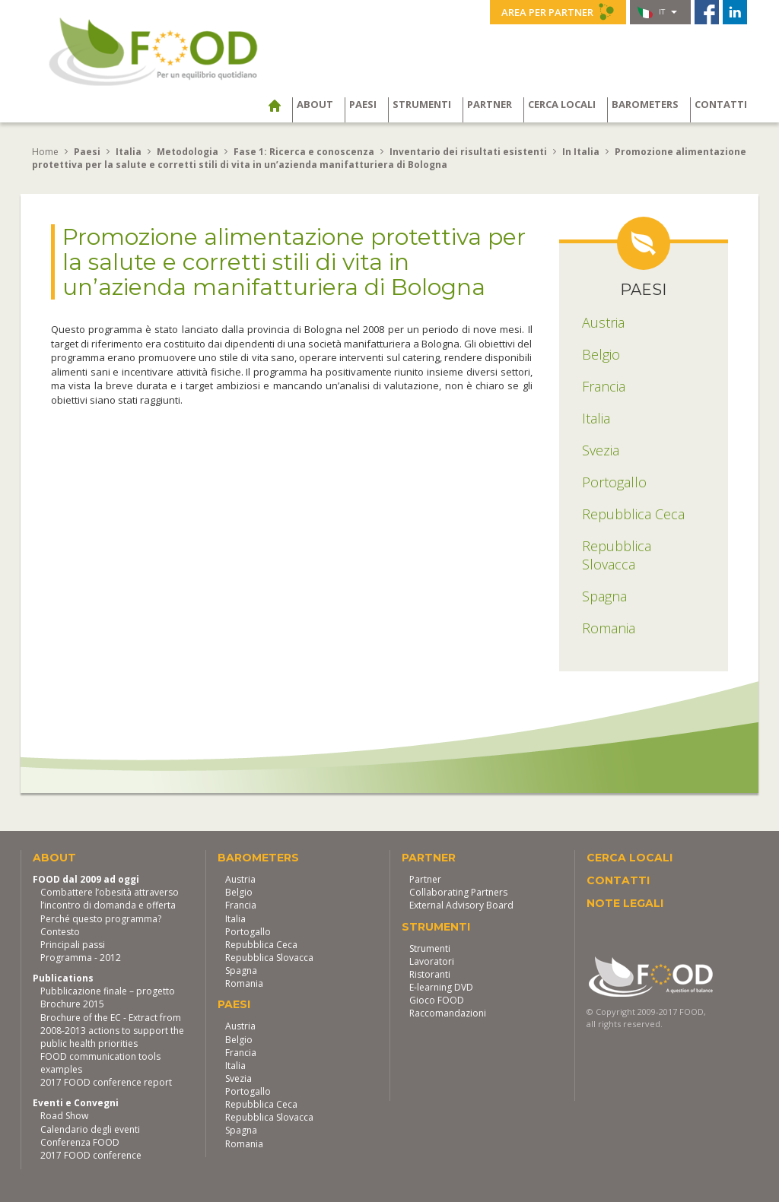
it (657, 12)
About (315, 104)
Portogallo (248, 931)
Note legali (625, 903)
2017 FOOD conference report (106, 1082)
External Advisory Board (461, 905)
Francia (240, 905)
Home (45, 151)
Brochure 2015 (72, 1003)
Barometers (645, 104)
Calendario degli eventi (90, 1129)
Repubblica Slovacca (269, 957)
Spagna (241, 970)
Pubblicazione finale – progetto (107, 991)
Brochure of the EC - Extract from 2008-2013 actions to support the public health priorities (112, 1030)
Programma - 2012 (80, 957)
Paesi (363, 104)
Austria (240, 879)
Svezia (238, 1078)
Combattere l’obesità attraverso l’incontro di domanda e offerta (109, 899)
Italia (235, 918)
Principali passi (72, 944)
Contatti (721, 104)
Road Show (64, 1115)
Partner (489, 104)
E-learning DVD (441, 987)
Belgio (239, 892)
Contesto (60, 931)
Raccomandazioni (447, 1013)
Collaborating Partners (458, 892)
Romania (244, 983)
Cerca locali (562, 104)
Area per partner (558, 11)
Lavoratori (431, 961)
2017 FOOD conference (90, 1155)
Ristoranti (429, 974)
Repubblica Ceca (261, 944)
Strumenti (422, 104)
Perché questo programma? (100, 918)
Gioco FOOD (436, 1000)
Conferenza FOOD (79, 1142)
